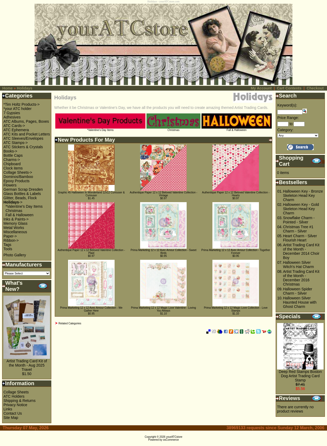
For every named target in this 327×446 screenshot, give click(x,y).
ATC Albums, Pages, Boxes (26, 121)
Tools (7, 249)
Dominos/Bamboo (18, 177)
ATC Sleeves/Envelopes (23, 138)
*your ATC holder (17, 109)
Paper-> (10, 236)
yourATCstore (174, 436)
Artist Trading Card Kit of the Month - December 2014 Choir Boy (301, 251)
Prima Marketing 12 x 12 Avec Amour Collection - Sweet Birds (163, 251)
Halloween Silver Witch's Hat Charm (298, 264)
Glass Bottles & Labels (22, 194)
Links (7, 409)
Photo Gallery (14, 255)
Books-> (10, 151)
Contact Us (12, 413)
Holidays (24, 88)
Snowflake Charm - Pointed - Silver (299, 220)
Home (7, 88)
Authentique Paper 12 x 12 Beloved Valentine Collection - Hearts (236, 194)
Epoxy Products (16, 181)
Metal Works (13, 228)
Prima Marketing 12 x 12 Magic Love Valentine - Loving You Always (163, 309)
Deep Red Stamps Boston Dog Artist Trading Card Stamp (300, 375)
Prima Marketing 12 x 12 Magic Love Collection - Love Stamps (236, 309)
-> (12, 202)
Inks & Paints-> (16, 219)
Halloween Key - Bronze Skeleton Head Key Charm (303, 195)
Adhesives (12, 117)
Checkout (315, 88)
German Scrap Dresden (23, 189)
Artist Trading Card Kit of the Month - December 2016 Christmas (301, 277)
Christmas (14, 211)
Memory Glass (15, 223)
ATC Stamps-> (15, 143)
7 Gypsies (11, 113)
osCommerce (171, 439)
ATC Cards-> (14, 126)
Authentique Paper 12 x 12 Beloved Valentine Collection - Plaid (91, 251)
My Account (261, 88)
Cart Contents (289, 88)
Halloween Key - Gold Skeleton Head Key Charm (301, 208)
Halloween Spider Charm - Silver (297, 291)
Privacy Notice (15, 405)
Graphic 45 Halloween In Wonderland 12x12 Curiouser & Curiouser (91, 194)
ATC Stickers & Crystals (23, 147)
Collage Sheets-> (17, 172)
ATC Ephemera (16, 130)
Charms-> (11, 160)
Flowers (9, 185)
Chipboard (12, 164)
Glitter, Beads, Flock (20, 198)
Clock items (13, 168)
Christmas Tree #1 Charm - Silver (298, 229)
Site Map (10, 417)
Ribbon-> (11, 240)
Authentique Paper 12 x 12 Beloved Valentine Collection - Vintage (163, 194)
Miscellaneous (15, 232)
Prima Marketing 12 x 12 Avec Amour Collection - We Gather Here (91, 309)
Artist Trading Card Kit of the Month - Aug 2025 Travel (26, 365)
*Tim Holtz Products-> (21, 104)
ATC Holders (13, 396)
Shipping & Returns (19, 400)
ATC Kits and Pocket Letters (26, 134)
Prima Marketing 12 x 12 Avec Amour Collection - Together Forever (235, 251)
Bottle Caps (13, 155)
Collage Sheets (16, 392)
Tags (7, 245)
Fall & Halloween (19, 215)
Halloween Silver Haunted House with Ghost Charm (299, 302)
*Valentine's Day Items (24, 206)
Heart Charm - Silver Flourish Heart (300, 238)
